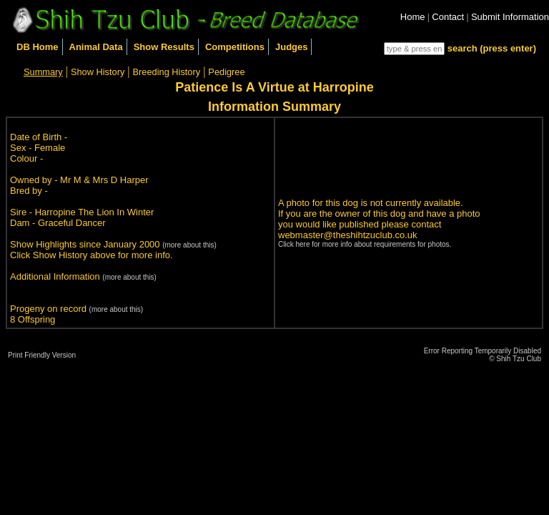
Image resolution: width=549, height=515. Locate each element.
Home (412, 16)
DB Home (37, 46)
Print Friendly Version (42, 355)
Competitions (234, 46)
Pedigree (226, 72)
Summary (43, 72)
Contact (448, 16)
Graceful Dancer (72, 222)
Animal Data (96, 46)
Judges (291, 46)
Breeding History (167, 72)
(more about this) (189, 245)
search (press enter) (491, 48)
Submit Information (510, 16)
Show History (97, 72)
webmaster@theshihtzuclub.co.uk (347, 235)
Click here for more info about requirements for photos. (364, 244)
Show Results (164, 46)
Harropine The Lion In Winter (94, 212)
